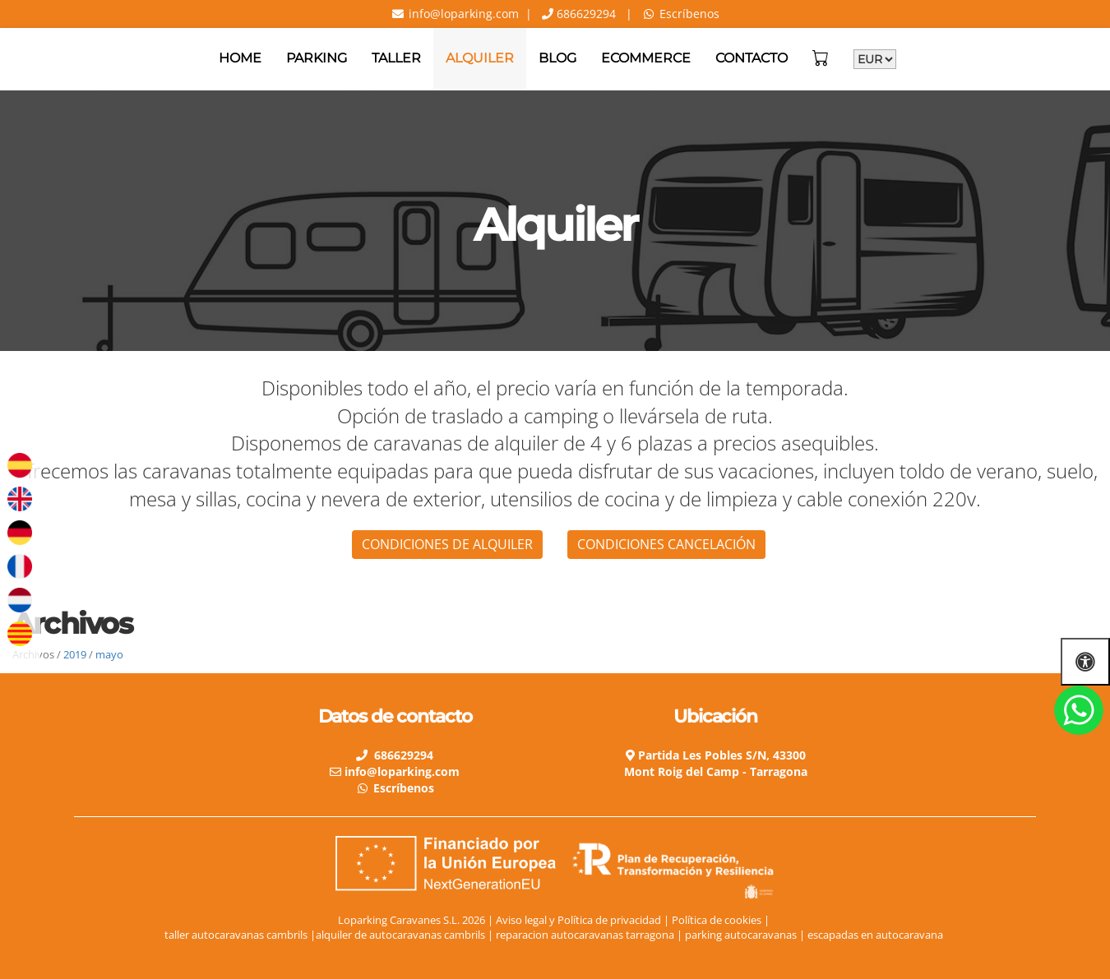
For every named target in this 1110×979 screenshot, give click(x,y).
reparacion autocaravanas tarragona (586, 934)
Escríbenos (689, 13)
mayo (109, 654)
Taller (396, 58)
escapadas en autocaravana (876, 934)
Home (240, 58)
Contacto (751, 58)
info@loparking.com (462, 13)
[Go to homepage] (8, 59)
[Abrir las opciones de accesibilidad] (1085, 661)
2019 (74, 654)
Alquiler (480, 58)
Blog (557, 58)
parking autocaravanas (742, 934)
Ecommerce (646, 58)
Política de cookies (716, 919)
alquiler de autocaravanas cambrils (400, 934)
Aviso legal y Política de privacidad (578, 919)
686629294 (584, 13)
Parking (316, 58)
